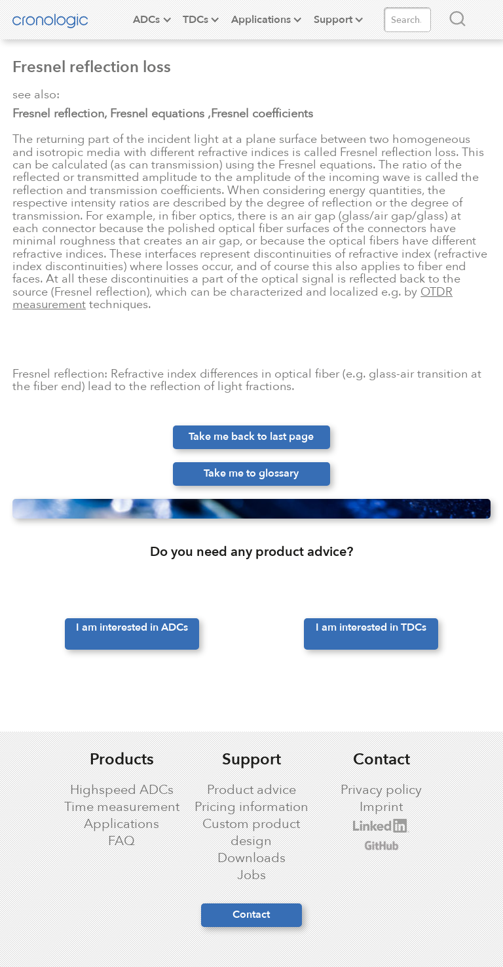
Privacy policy (381, 790)
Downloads (251, 858)
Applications (121, 824)
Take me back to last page (251, 436)
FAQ (121, 841)
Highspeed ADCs (122, 790)
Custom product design (251, 833)
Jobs (251, 875)
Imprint (381, 807)
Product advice (251, 790)
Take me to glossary (251, 473)
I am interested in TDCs (371, 627)
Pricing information (251, 807)
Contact (251, 914)
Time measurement (121, 807)
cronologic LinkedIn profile (368, 826)
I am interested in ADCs (132, 627)
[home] (60, 19)
